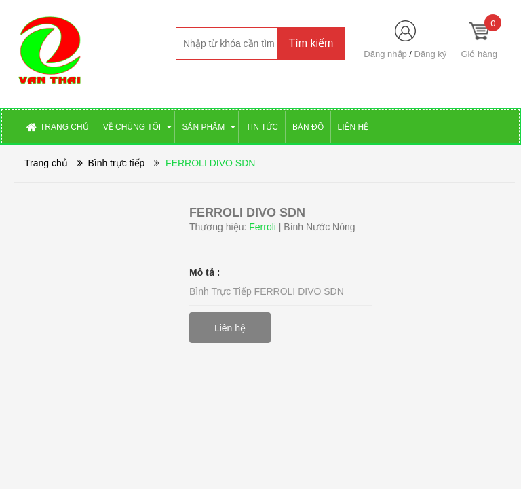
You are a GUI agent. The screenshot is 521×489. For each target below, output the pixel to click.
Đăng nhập (385, 54)
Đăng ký (430, 54)
